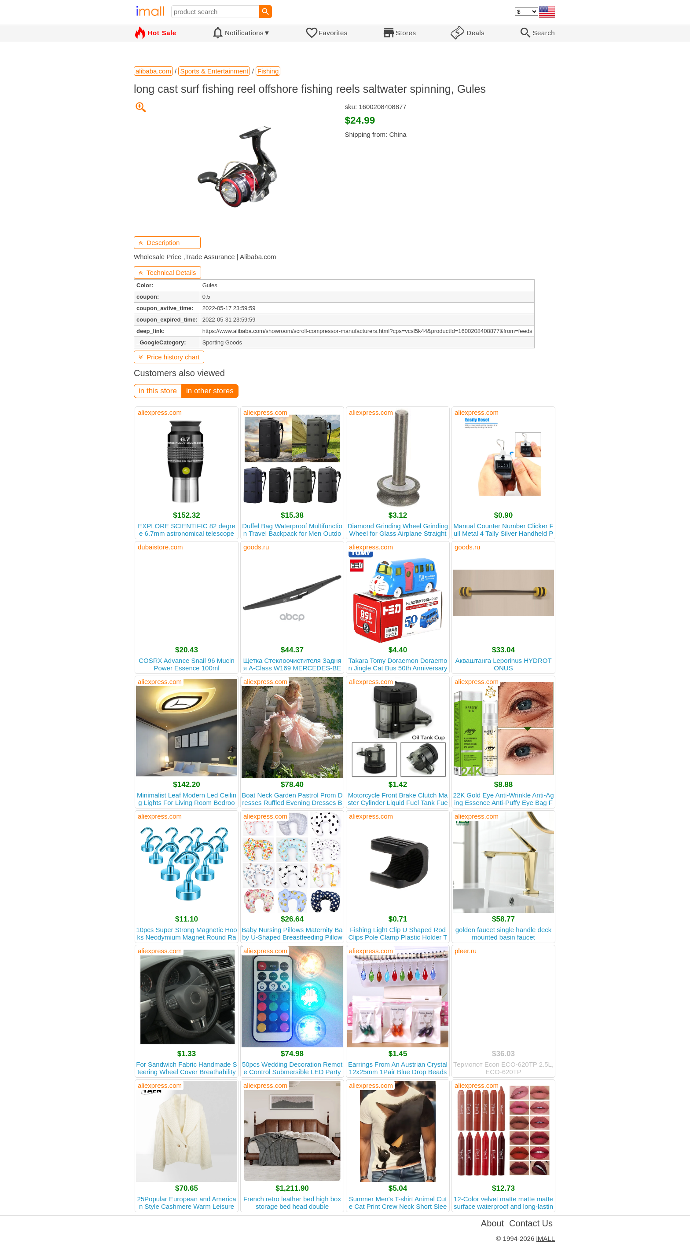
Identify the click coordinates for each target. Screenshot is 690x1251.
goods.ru (256, 547)
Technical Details (167, 272)
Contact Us (531, 1223)
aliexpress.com (160, 412)
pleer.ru (466, 951)
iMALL (545, 1238)
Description (159, 242)
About (492, 1223)
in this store (158, 391)
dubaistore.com (160, 547)
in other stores (210, 391)
